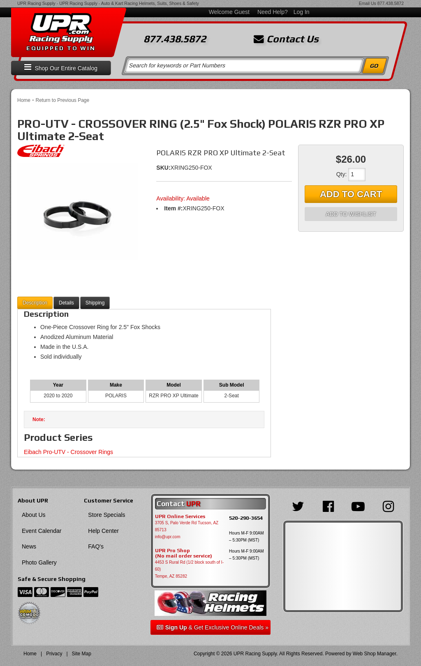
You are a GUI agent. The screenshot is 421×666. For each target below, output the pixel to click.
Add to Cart (351, 194)
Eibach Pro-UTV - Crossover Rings (68, 452)
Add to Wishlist (351, 214)
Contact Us (286, 39)
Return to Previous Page (62, 100)
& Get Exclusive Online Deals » (212, 627)
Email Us (367, 3)
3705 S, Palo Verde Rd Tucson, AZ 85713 (187, 526)
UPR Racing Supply (36, 3)
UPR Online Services (180, 516)
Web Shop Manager (374, 654)
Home (23, 100)
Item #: (173, 208)
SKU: (163, 167)
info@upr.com (167, 537)
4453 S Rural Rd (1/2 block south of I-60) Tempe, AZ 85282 (189, 569)
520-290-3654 (246, 518)
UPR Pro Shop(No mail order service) (183, 553)
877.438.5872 (390, 3)
